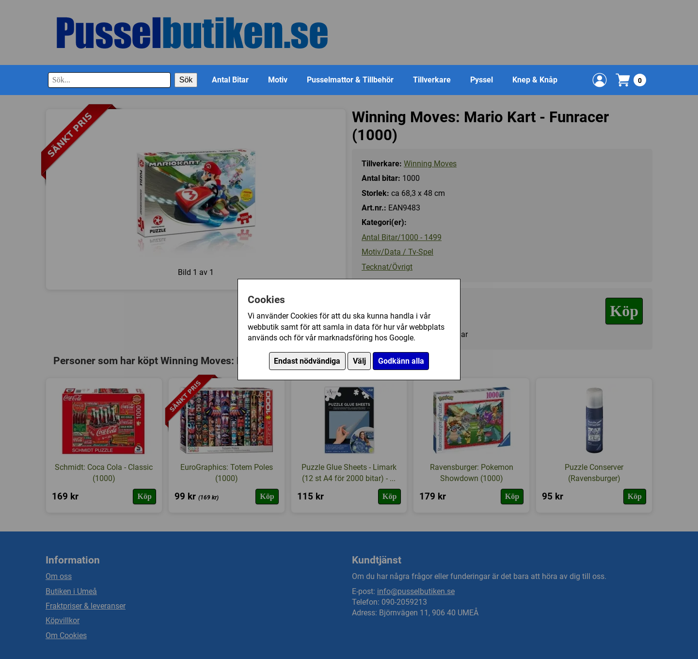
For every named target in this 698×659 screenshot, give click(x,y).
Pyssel (481, 79)
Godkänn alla (401, 361)
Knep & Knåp (534, 79)
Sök (186, 80)
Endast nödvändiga (307, 361)
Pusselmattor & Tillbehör (350, 79)
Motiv (277, 79)
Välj (359, 361)
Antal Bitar (230, 79)
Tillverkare (432, 79)
